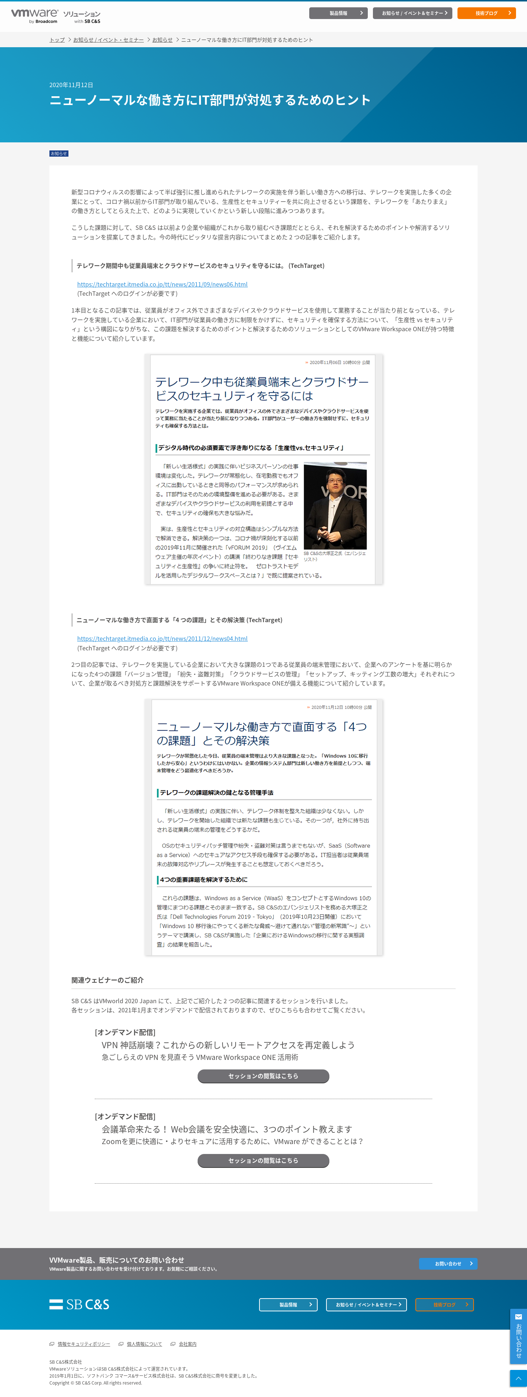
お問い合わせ (519, 1341)
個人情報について (144, 1343)
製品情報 (338, 13)
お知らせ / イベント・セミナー (108, 38)
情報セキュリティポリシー (84, 1343)
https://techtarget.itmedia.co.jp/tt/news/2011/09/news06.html (162, 283)
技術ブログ (487, 13)
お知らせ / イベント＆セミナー (412, 13)
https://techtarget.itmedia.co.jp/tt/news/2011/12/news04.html (162, 637)
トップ (57, 38)
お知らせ (162, 38)
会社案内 (188, 1343)
